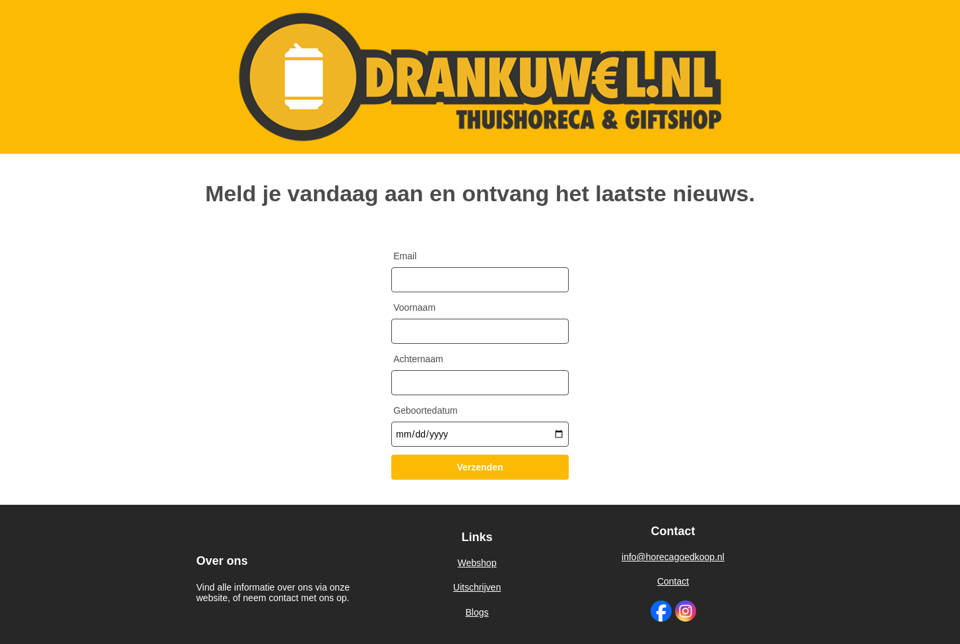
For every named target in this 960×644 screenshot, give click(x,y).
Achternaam (418, 359)
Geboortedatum (425, 410)
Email (404, 256)
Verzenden (480, 467)
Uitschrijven (477, 587)
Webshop (477, 563)
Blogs (476, 611)
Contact (673, 581)
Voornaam (414, 307)
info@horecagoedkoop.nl (673, 557)
